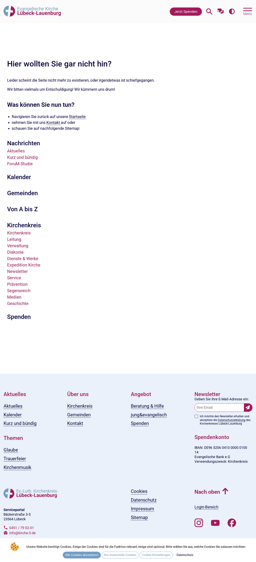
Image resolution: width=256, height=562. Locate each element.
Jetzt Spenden (185, 11)
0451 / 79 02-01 (21, 528)
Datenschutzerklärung (231, 420)
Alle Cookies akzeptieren (81, 555)
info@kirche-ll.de (22, 533)
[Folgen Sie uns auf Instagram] (198, 523)
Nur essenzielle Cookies (120, 555)
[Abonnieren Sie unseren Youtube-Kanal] (215, 523)
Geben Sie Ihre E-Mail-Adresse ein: (221, 399)
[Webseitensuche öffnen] (209, 11)
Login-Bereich (206, 507)
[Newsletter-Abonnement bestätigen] (248, 407)
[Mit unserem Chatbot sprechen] (220, 10)
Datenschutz (185, 555)
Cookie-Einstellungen (156, 555)
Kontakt (53, 122)
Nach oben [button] (207, 492)
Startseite (77, 116)
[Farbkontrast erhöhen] (232, 11)
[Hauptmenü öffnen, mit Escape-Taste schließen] (247, 11)
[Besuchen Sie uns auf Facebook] (232, 523)
